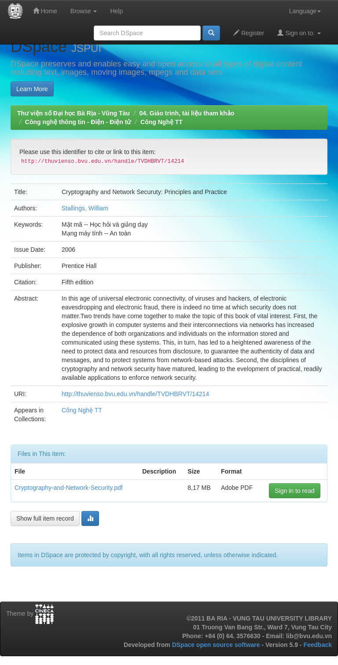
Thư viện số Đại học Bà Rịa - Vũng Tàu (73, 113)
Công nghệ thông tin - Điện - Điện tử (78, 121)
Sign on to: (299, 33)
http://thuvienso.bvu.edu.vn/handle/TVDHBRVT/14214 (135, 393)
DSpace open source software (217, 644)
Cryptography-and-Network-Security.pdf (69, 487)
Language (305, 11)
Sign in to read (294, 490)
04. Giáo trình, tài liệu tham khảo (186, 113)
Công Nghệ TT (161, 121)
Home (45, 11)
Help (116, 11)
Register (248, 33)
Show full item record (45, 518)
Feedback (317, 644)
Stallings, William (85, 208)
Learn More (32, 88)
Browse (83, 11)
